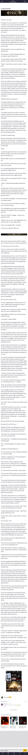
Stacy (5, 703)
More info (2, 750)
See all (26, 701)
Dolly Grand (6, 697)
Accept (25, 750)
